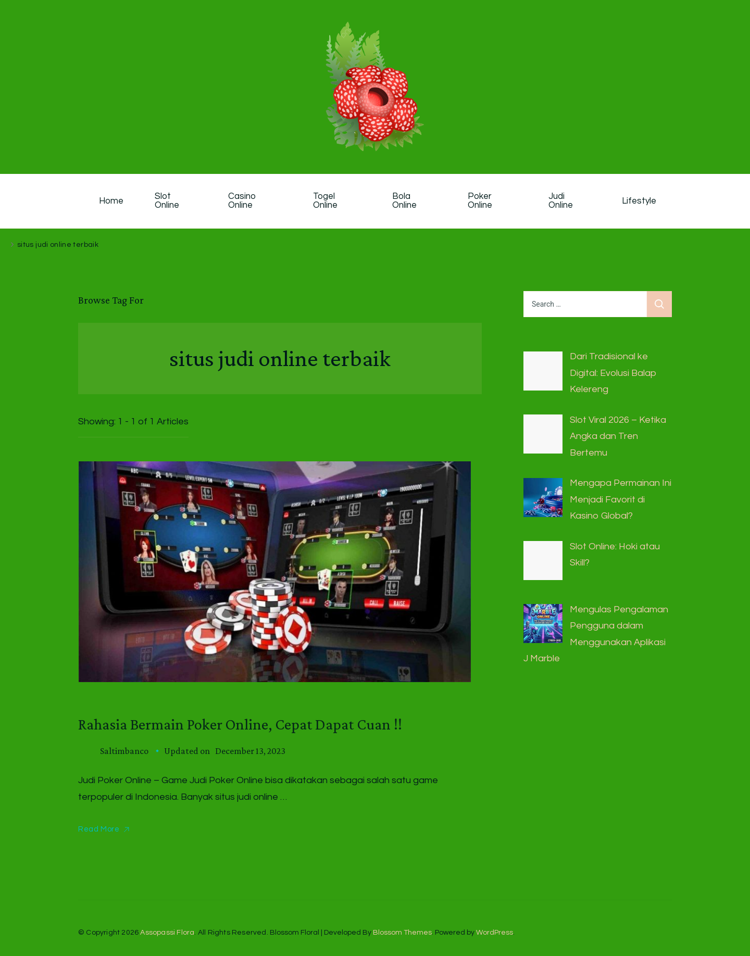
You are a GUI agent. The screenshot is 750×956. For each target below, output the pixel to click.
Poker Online (481, 201)
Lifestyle (639, 201)
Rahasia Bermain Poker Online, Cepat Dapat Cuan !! (240, 724)
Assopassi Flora (167, 932)
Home (111, 201)
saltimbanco (124, 751)
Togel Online (325, 201)
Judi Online (560, 201)
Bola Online (404, 201)
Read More (98, 829)
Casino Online (243, 201)
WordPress (494, 932)
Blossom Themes (402, 932)
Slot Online (167, 201)
